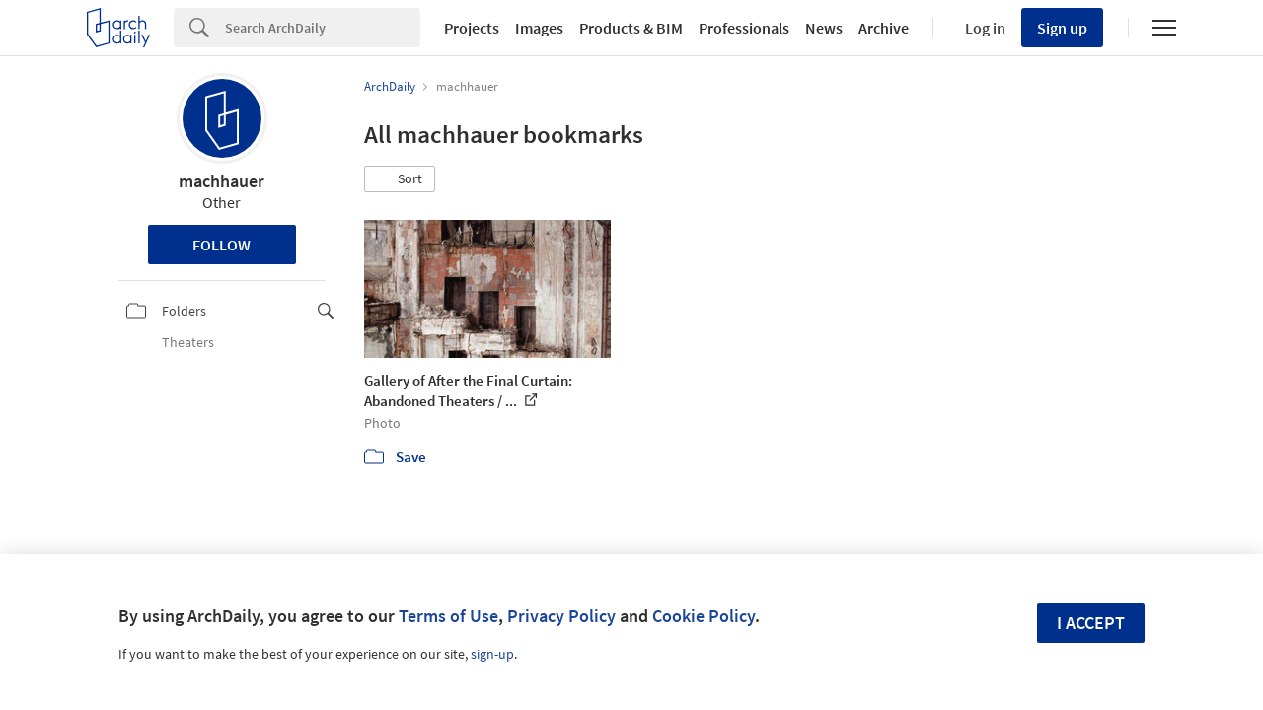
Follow (221, 244)
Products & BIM (631, 28)
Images (539, 28)
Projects (471, 28)
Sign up (1062, 27)
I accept (1091, 622)
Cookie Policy (703, 615)
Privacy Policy (561, 615)
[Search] (322, 27)
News (824, 28)
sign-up (492, 654)
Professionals (744, 28)
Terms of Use (448, 615)
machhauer (221, 181)
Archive (883, 28)
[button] (399, 179)
